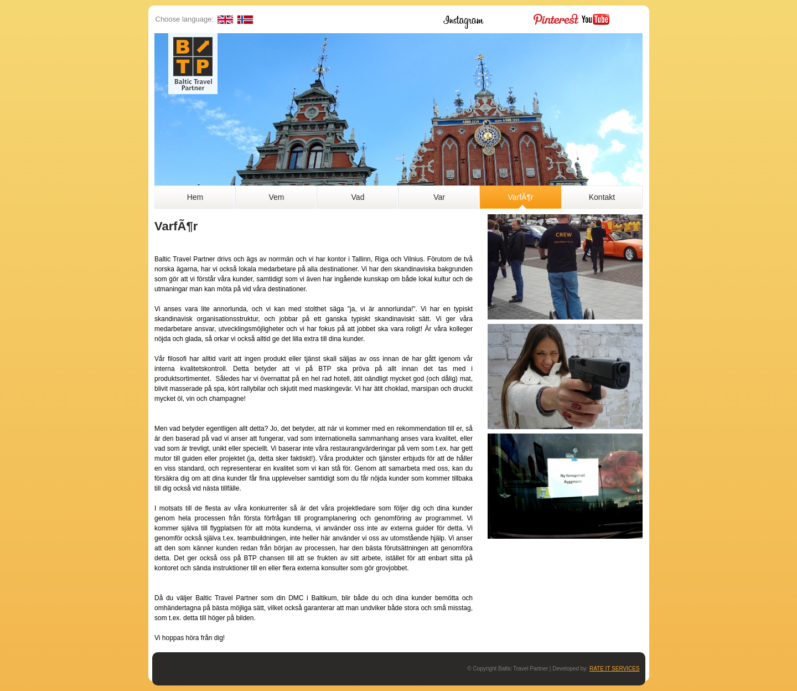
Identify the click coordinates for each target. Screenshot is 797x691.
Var (439, 197)
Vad (358, 197)
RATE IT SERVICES (614, 669)
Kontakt (602, 197)
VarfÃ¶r (520, 197)
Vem (276, 197)
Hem (195, 197)
